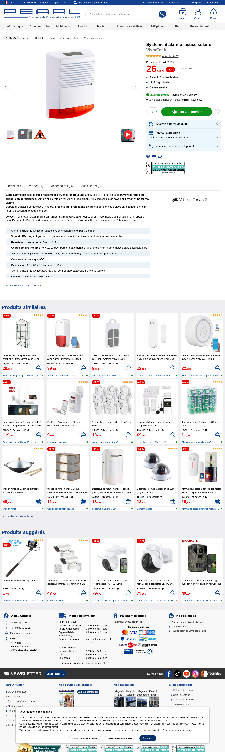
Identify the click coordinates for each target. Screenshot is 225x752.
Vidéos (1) (36, 186)
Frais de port (94, 2)
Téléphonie (158, 26)
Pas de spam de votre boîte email (189, 631)
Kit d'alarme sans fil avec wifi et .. (154, 442)
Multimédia (63, 26)
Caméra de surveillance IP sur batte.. (21, 442)
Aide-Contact (175, 2)
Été (177, 26)
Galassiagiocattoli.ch (183, 704)
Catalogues (213, 2)
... (217, 26)
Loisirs (82, 26)
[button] (166, 100)
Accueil (27, 38)
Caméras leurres (92, 38)
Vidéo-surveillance (70, 38)
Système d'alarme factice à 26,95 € (23, 285)
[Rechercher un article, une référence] (126, 14)
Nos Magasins (195, 2)
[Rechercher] (162, 14)
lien (166, 720)
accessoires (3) (62, 186)
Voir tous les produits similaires (17, 516)
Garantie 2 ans (179, 626)
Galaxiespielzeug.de (183, 690)
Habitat (102, 26)
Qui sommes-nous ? (18, 691)
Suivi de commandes (153, 2)
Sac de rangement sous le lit (61, 509)
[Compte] (198, 14)
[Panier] (213, 14)
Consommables (40, 26)
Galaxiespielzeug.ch (183, 699)
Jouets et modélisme (129, 26)
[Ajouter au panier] (186, 111)
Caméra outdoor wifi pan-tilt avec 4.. (110, 600)
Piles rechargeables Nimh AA (196, 442)
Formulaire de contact (21, 633)
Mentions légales (16, 706)
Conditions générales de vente (23, 701)
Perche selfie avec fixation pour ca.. (21, 600)
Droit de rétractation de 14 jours (188, 622)
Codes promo (15, 715)
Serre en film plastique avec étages (20, 375)
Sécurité (51, 38)
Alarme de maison (56, 442)
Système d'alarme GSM (104, 375)
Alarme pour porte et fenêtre (106, 442)
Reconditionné (199, 26)
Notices (11, 720)
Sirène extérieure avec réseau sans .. (66, 375)
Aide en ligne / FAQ (20, 622)
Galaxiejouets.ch (181, 695)
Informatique (15, 26)
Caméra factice (144, 509)
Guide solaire (14, 725)
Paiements (128, 622)
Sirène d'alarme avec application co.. (200, 375)
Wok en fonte (9, 509)
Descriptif (14, 186)
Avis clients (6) (91, 186)
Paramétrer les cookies (120, 738)
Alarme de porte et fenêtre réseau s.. (155, 375)
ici (190, 730)
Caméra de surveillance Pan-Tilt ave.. (156, 600)
